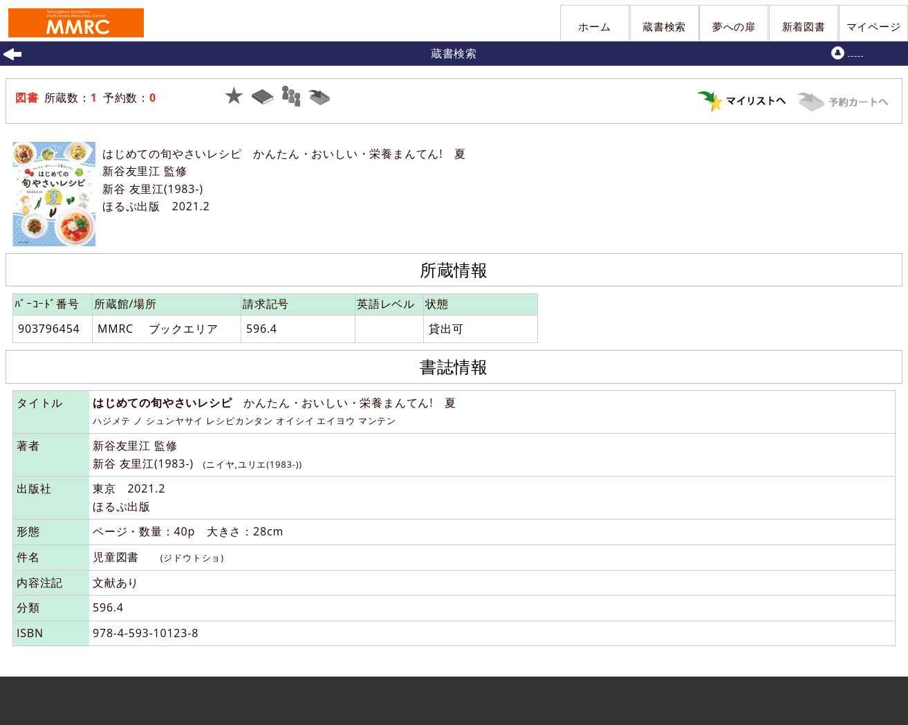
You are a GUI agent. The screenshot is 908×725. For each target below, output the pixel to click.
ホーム (594, 26)
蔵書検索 (664, 26)
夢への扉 (734, 26)
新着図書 (804, 26)
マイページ (873, 26)
